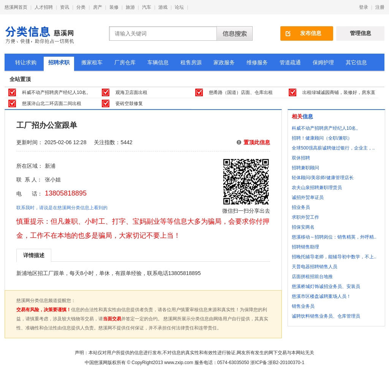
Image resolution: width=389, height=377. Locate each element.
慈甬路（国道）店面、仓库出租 (241, 92)
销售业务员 (303, 306)
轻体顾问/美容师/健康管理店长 (323, 177)
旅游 (130, 7)
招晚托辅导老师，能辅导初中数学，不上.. (334, 256)
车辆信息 (158, 62)
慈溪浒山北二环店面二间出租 (51, 103)
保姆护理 (323, 62)
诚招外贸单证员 (308, 197)
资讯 (64, 7)
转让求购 (25, 62)
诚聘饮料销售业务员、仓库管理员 (326, 316)
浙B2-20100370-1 (286, 362)
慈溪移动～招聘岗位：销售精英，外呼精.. (334, 237)
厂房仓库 (125, 62)
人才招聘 (44, 7)
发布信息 (310, 33)
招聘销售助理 (305, 247)
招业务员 (301, 207)
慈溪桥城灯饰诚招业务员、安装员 (326, 286)
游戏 (163, 7)
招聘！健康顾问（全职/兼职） (322, 138)
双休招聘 (301, 158)
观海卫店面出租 (131, 92)
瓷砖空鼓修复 (129, 103)
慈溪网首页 (16, 7)
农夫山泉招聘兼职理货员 (317, 187)
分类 (80, 7)
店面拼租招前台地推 (312, 276)
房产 (97, 7)
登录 (363, 7)
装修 (114, 7)
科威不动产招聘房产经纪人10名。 (56, 92)
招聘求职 (59, 62)
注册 (379, 7)
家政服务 (224, 62)
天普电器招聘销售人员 (314, 266)
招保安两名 (303, 227)
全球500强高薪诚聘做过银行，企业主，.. (333, 148)
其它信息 (356, 62)
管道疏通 (290, 62)
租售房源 (191, 62)
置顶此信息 (257, 142)
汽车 (146, 7)
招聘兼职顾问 (305, 167)
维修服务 (257, 62)
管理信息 (360, 33)
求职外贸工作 (305, 217)
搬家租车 (92, 62)
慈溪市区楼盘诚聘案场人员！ (321, 296)
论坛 (179, 7)
